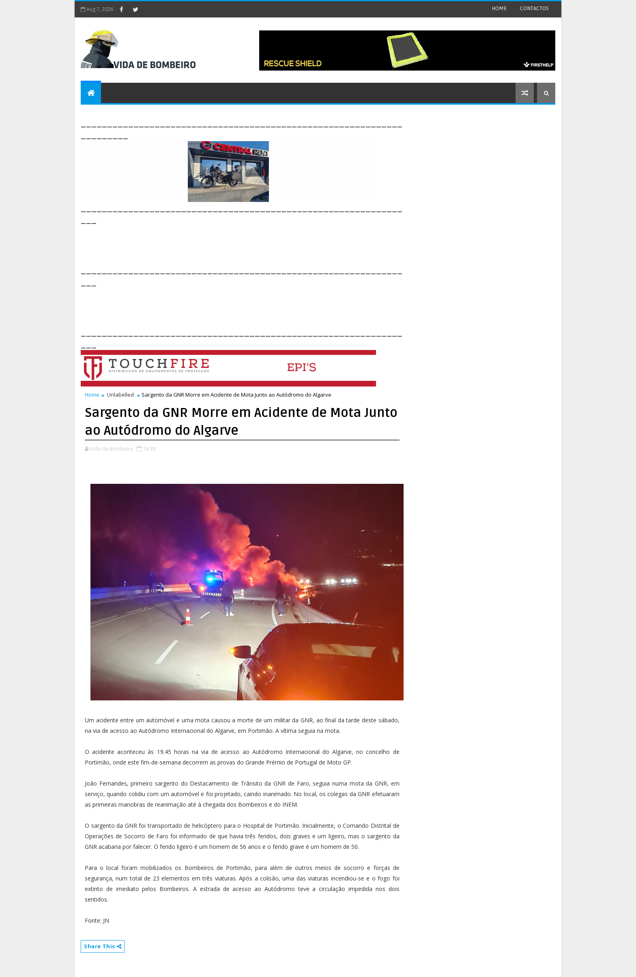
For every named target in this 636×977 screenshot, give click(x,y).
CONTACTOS (534, 8)
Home (92, 394)
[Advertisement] (228, 244)
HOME (499, 8)
